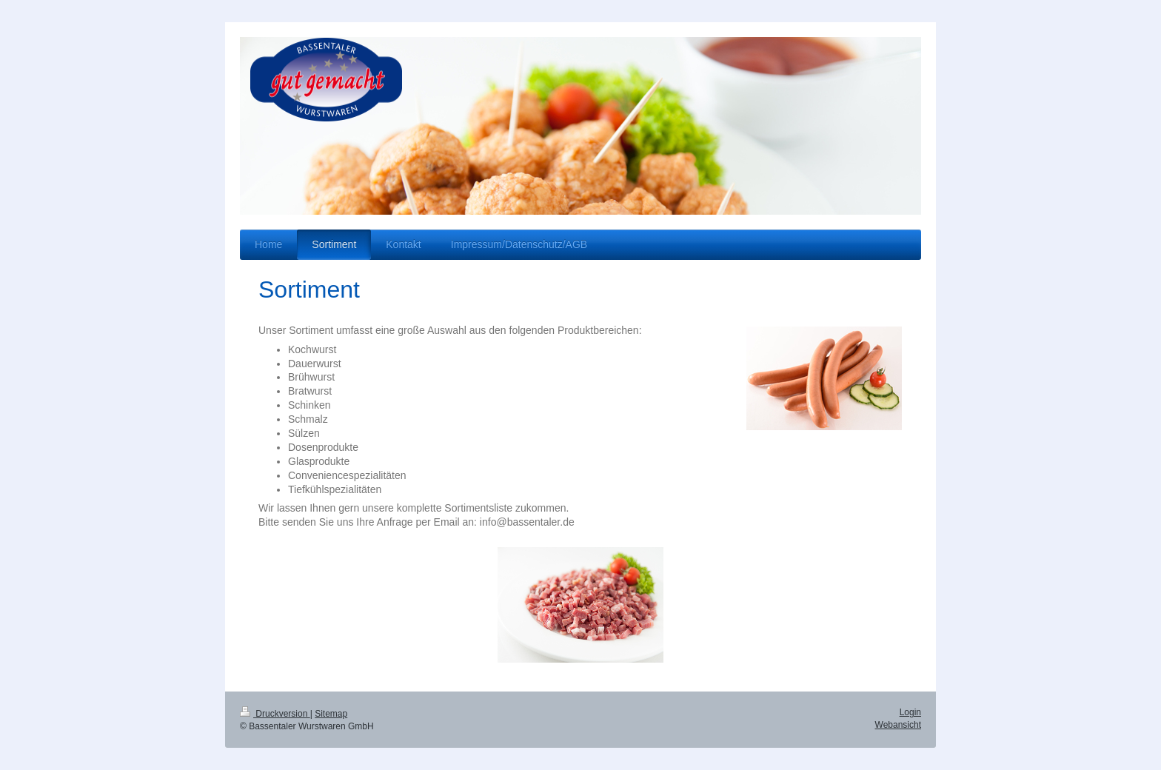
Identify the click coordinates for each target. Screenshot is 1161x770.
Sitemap (331, 714)
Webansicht (898, 725)
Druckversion (275, 714)
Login (910, 712)
